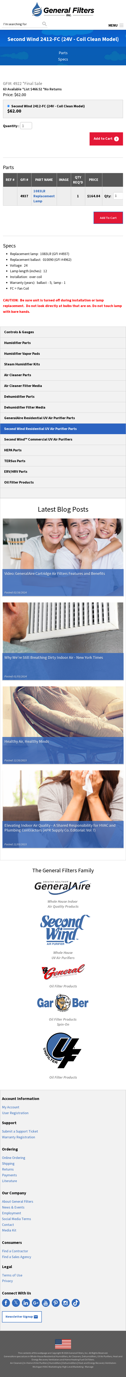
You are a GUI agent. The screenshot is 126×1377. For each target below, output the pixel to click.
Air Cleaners (16, 1362)
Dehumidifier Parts (19, 396)
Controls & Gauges (19, 332)
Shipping (8, 1163)
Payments (9, 1175)
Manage (89, 1366)
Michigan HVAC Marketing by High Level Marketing (58, 1366)
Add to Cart (106, 139)
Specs (63, 59)
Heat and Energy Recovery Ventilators (97, 1362)
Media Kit (9, 1230)
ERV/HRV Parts (15, 471)
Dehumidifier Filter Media (24, 407)
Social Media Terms (16, 1218)
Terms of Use (12, 1275)
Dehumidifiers (69, 1362)
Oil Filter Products (19, 482)
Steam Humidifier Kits (22, 364)
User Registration (15, 1113)
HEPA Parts (12, 450)
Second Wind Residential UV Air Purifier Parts (40, 428)
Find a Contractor (15, 1251)
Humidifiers (55, 1362)
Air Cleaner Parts (17, 375)
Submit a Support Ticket (20, 1131)
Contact (8, 1224)
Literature (9, 1181)
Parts (63, 52)
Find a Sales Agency (16, 1256)
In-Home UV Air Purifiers (36, 1362)
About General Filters (17, 1201)
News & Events (13, 1207)
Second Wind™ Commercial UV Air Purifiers (38, 439)
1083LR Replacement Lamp (44, 196)
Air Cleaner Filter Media (23, 385)
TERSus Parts (14, 461)
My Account (10, 1107)
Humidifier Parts (17, 342)
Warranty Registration (18, 1137)
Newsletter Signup (22, 1316)
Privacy (7, 1280)
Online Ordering (13, 1157)
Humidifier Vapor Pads (22, 353)
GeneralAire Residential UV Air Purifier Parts (39, 418)
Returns (8, 1169)
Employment (11, 1213)
